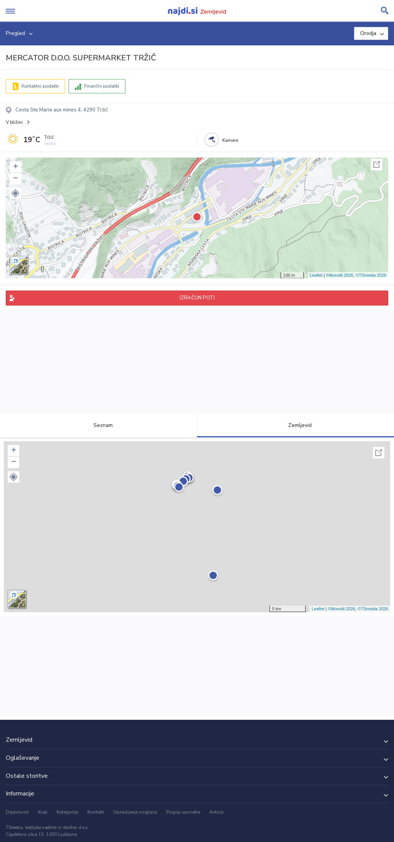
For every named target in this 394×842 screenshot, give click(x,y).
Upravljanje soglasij (135, 812)
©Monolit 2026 (339, 275)
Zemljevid (295, 425)
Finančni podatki (101, 86)
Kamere (230, 140)
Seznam (99, 425)
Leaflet (316, 275)
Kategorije (67, 812)
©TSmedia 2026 (371, 275)
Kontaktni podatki (40, 86)
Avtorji (216, 812)
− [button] (15, 178)
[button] (15, 193)
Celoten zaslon (376, 164)
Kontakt (95, 812)
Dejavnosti (17, 812)
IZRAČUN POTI (197, 297)
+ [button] (15, 167)
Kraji (42, 812)
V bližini (14, 122)
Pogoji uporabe (183, 812)
